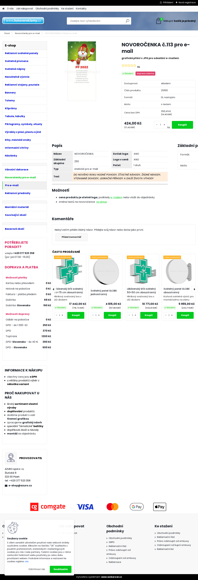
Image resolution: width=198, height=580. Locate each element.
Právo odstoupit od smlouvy (173, 541)
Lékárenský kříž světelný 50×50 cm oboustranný (141, 290)
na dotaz (101, 202)
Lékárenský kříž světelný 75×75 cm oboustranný (68, 290)
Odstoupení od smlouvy (122, 558)
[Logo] (23, 21)
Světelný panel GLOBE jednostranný (104, 292)
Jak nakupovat (24, 8)
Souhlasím (61, 569)
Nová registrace (187, 2)
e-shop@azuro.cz (20, 485)
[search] (127, 22)
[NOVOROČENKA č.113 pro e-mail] (82, 71)
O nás (10, 8)
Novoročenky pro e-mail (27, 33)
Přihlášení (168, 2)
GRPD (111, 542)
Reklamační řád (117, 546)
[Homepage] (3, 9)
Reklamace (115, 562)
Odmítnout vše (36, 569)
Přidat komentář (71, 237)
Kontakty (81, 8)
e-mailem (116, 197)
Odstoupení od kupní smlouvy (174, 545)
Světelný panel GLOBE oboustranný (177, 290)
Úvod (7, 33)
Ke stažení (67, 8)
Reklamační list (165, 549)
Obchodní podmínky (47, 8)
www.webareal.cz (111, 576)
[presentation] (53, 289)
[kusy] (160, 124)
